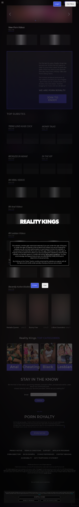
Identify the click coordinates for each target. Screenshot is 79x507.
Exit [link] (45, 285)
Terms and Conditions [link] (52, 254)
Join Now (70, 4)
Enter (34, 285)
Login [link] (57, 4)
